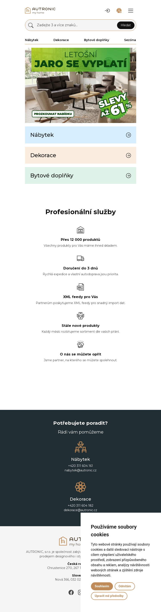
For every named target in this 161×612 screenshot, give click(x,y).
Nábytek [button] (31, 40)
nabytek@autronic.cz (81, 470)
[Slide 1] (84, 117)
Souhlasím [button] (102, 586)
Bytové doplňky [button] (96, 40)
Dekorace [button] (61, 40)
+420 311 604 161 (80, 466)
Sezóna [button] (130, 40)
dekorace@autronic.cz (80, 510)
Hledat (126, 25)
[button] (107, 10)
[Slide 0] (76, 117)
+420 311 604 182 (80, 505)
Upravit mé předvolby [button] (109, 596)
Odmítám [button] (125, 586)
